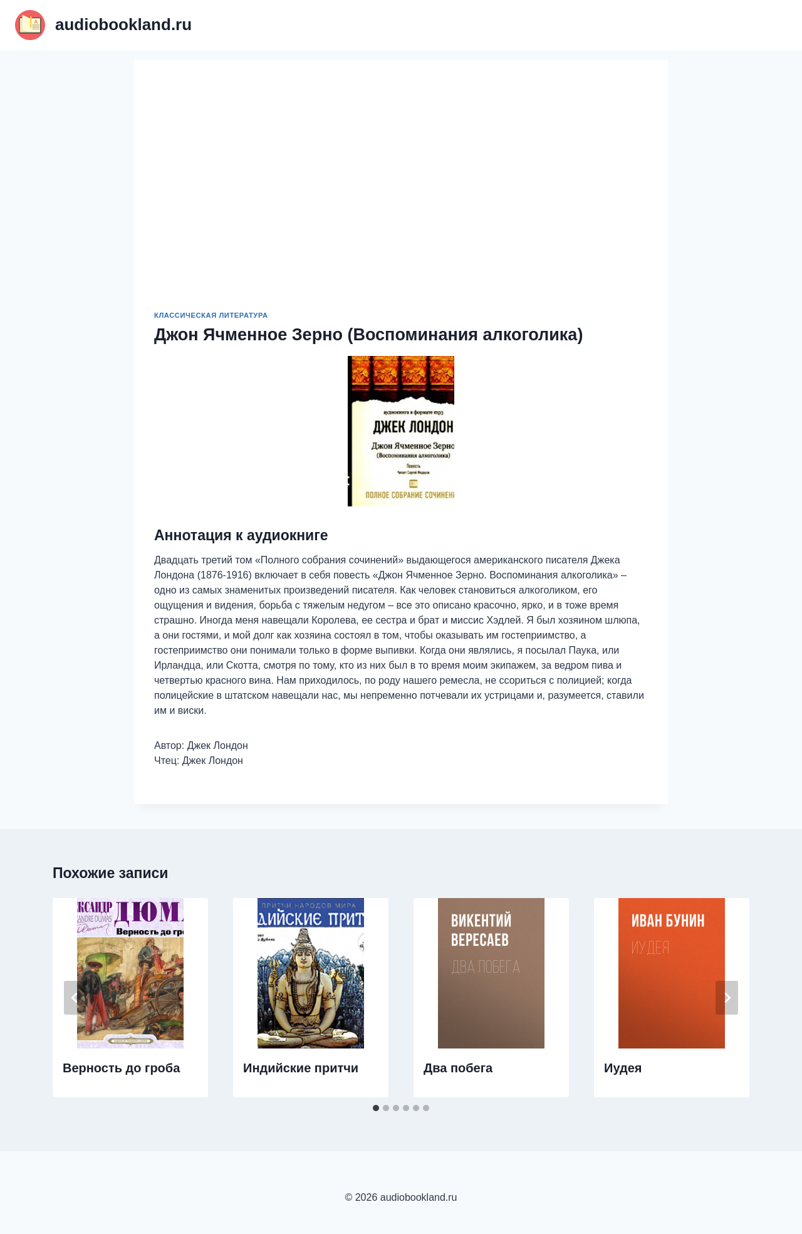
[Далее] (727, 998)
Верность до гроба (121, 1068)
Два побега (458, 1068)
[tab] (376, 1108)
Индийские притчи (300, 1068)
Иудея (623, 1068)
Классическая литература (211, 315)
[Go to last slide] (75, 998)
